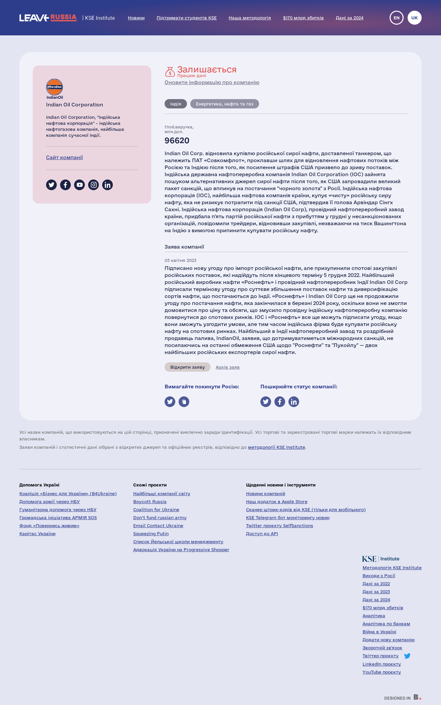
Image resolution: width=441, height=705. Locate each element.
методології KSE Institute (276, 447)
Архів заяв (228, 367)
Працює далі (207, 71)
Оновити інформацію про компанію (212, 82)
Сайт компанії (64, 157)
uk (414, 17)
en (397, 17)
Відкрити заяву (187, 367)
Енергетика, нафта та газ (224, 103)
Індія (175, 103)
